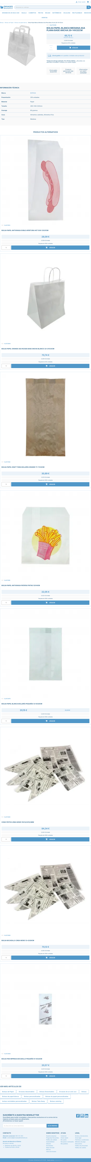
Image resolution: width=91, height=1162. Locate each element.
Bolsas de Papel (8, 1092)
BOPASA (33, 93)
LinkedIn (86, 1116)
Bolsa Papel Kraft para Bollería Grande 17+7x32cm (23, 467)
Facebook (78, 1116)
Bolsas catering (55, 1101)
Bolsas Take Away (38, 1101)
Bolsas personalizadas (32, 1096)
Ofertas (44, 17)
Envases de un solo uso (67, 1092)
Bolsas (84, 1092)
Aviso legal (78, 1138)
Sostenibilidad (50, 1141)
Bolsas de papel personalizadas (57, 1096)
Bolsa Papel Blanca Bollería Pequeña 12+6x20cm (22, 704)
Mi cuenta (63, 1140)
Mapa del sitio (50, 1147)
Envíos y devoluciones (81, 1136)
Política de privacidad (81, 1145)
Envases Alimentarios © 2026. (37, 1160)
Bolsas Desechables (47, 1092)
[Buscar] (52, 7)
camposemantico (58, 1160)
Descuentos (78, 1143)
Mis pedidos (64, 1143)
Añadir (73, 48)
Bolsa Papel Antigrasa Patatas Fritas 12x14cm (21, 585)
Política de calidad (51, 1140)
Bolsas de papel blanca (10, 1096)
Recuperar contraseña (67, 1141)
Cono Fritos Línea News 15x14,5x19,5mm (18, 822)
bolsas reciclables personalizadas (14, 1101)
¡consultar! (83, 72)
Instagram (82, 1116)
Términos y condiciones (82, 1140)
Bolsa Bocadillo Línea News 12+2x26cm (18, 940)
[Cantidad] (51, 48)
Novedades (49, 1145)
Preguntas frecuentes (52, 1138)
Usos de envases (51, 1151)
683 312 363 (19, 1136)
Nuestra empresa (51, 1136)
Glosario (48, 1143)
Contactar (63, 1136)
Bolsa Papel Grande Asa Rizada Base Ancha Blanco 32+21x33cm (28, 349)
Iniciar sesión (80, 2)
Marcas (48, 1149)
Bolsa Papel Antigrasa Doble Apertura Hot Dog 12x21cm (25, 230)
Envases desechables (26, 1092)
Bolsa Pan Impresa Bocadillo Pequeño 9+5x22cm (22, 1059)
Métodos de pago (80, 1141)
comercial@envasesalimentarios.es (17, 1137)
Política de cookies (80, 1147)
